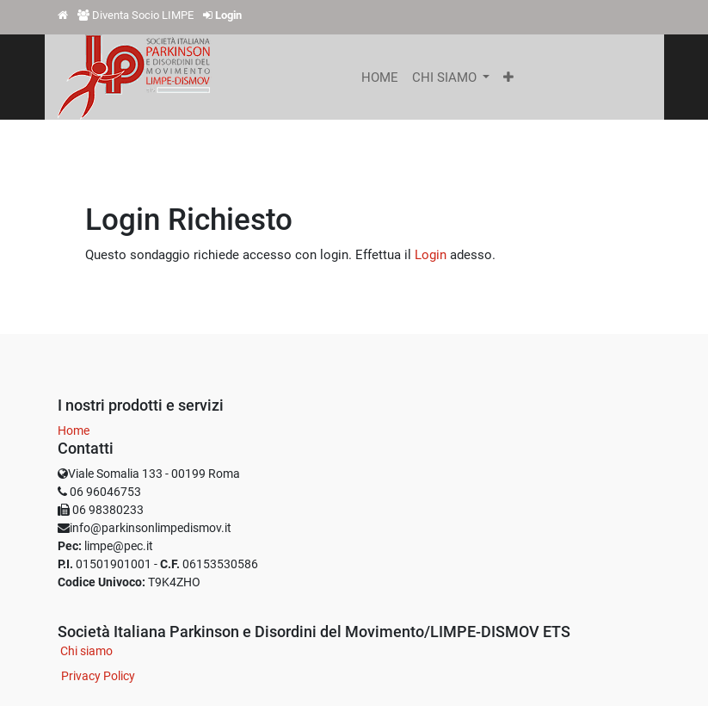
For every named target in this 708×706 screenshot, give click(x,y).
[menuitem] (379, 77)
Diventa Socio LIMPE (143, 15)
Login (430, 255)
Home (73, 430)
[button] (508, 77)
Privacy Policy (98, 676)
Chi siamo (86, 651)
